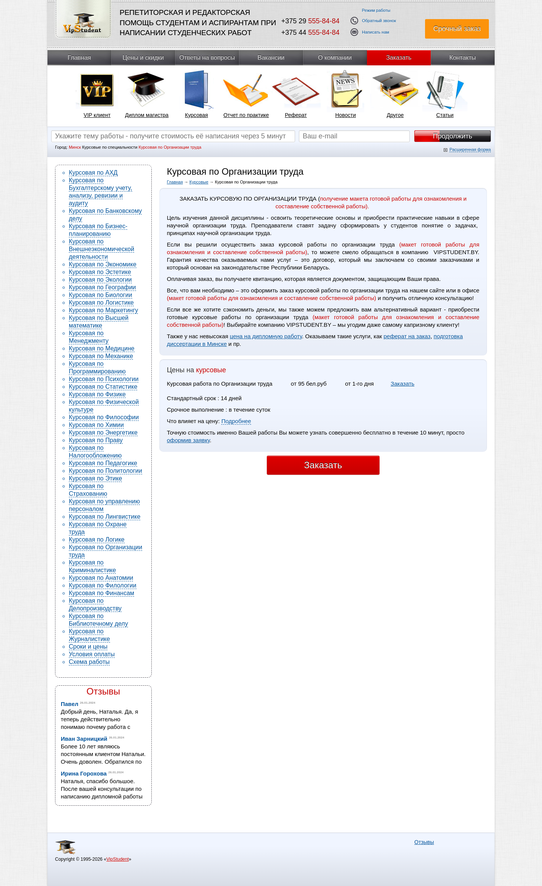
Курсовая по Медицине (102, 348)
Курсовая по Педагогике (103, 463)
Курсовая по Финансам (101, 593)
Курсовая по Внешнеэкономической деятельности (101, 249)
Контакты (463, 57)
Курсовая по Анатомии (101, 577)
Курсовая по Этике (95, 478)
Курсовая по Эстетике (100, 272)
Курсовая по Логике (97, 539)
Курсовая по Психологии (103, 379)
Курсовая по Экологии (100, 279)
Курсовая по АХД (93, 172)
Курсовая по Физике (97, 394)
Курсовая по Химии (96, 425)
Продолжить (452, 136)
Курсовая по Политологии (105, 470)
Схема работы (89, 662)
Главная (79, 57)
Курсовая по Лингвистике (104, 516)
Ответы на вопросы (207, 57)
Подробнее (236, 421)
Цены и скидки (143, 57)
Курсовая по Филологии (102, 585)
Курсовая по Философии (104, 417)
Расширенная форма (470, 149)
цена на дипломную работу (266, 336)
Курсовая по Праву (96, 440)
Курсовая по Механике (101, 356)
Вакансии (271, 57)
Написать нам (375, 32)
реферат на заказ (406, 336)
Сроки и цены (88, 646)
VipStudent (117, 859)
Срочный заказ (457, 28)
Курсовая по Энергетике (103, 432)
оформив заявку (188, 440)
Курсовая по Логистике (101, 302)
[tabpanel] (97, 96)
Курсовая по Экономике (102, 264)
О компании (335, 57)
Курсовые (199, 182)
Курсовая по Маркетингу (103, 310)
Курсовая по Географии (102, 287)
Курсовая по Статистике (103, 386)
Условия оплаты (92, 654)
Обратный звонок (379, 21)
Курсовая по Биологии (100, 295)
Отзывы (103, 691)
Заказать (398, 57)
